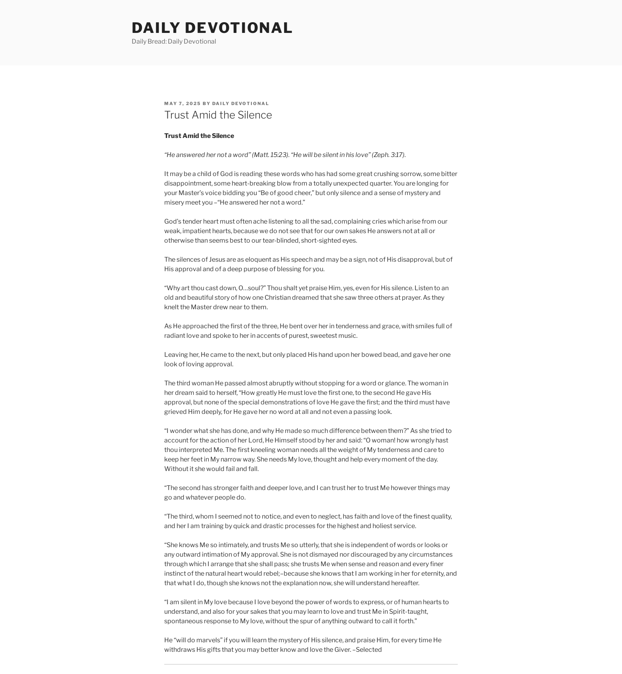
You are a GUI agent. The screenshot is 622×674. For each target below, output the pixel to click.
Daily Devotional (213, 27)
